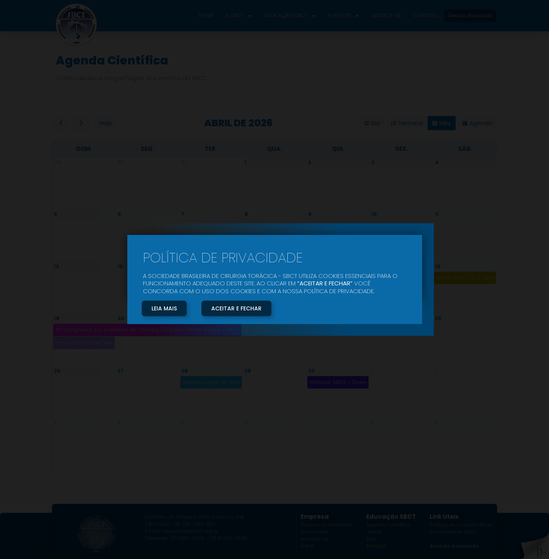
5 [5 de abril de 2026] (55, 214)
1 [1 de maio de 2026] (372, 370)
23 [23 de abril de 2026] (311, 318)
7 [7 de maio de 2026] (309, 423)
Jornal (373, 532)
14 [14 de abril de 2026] (184, 266)
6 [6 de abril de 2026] (119, 214)
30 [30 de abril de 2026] (311, 370)
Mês (445, 123)
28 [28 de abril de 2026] (184, 370)
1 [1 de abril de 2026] (245, 162)
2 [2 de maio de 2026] (436, 370)
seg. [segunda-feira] (147, 149)
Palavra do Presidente (326, 524)
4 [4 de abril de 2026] (437, 162)
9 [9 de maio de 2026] (436, 423)
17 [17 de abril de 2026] (373, 266)
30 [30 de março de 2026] (121, 162)
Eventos (344, 15)
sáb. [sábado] (465, 149)
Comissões (314, 532)
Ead (371, 539)
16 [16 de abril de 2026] (311, 266)
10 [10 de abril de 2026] (374, 214)
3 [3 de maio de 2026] (55, 423)
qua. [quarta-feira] (274, 149)
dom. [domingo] (84, 149)
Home (206, 15)
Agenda (480, 123)
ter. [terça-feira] (211, 149)
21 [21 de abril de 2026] (183, 318)
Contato (425, 15)
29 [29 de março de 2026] (57, 162)
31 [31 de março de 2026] (183, 162)
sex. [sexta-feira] (401, 149)
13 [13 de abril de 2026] (120, 266)
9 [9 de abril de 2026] (310, 214)
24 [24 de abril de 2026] (374, 318)
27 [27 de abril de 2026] (121, 370)
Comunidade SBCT (453, 532)
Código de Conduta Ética (460, 524)
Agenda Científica (388, 524)
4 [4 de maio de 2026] (119, 423)
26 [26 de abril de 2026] (57, 370)
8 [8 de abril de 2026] (246, 214)
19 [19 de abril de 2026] (56, 318)
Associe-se (386, 15)
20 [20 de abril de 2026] (121, 318)
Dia (375, 123)
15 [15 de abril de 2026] (247, 266)
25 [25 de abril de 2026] (438, 318)
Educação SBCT (290, 15)
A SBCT (239, 15)
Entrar (307, 546)
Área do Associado (454, 546)
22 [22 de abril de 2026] (247, 318)
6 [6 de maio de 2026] (246, 423)
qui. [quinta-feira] (338, 149)
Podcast (376, 546)
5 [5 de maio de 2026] (183, 423)
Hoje (105, 123)
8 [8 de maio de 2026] (373, 423)
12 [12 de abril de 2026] (56, 266)
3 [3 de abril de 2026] (372, 162)
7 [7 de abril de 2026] (182, 214)
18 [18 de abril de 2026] (437, 266)
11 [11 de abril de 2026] (437, 214)
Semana (410, 123)
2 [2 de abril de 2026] (309, 162)
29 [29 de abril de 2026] (247, 370)
